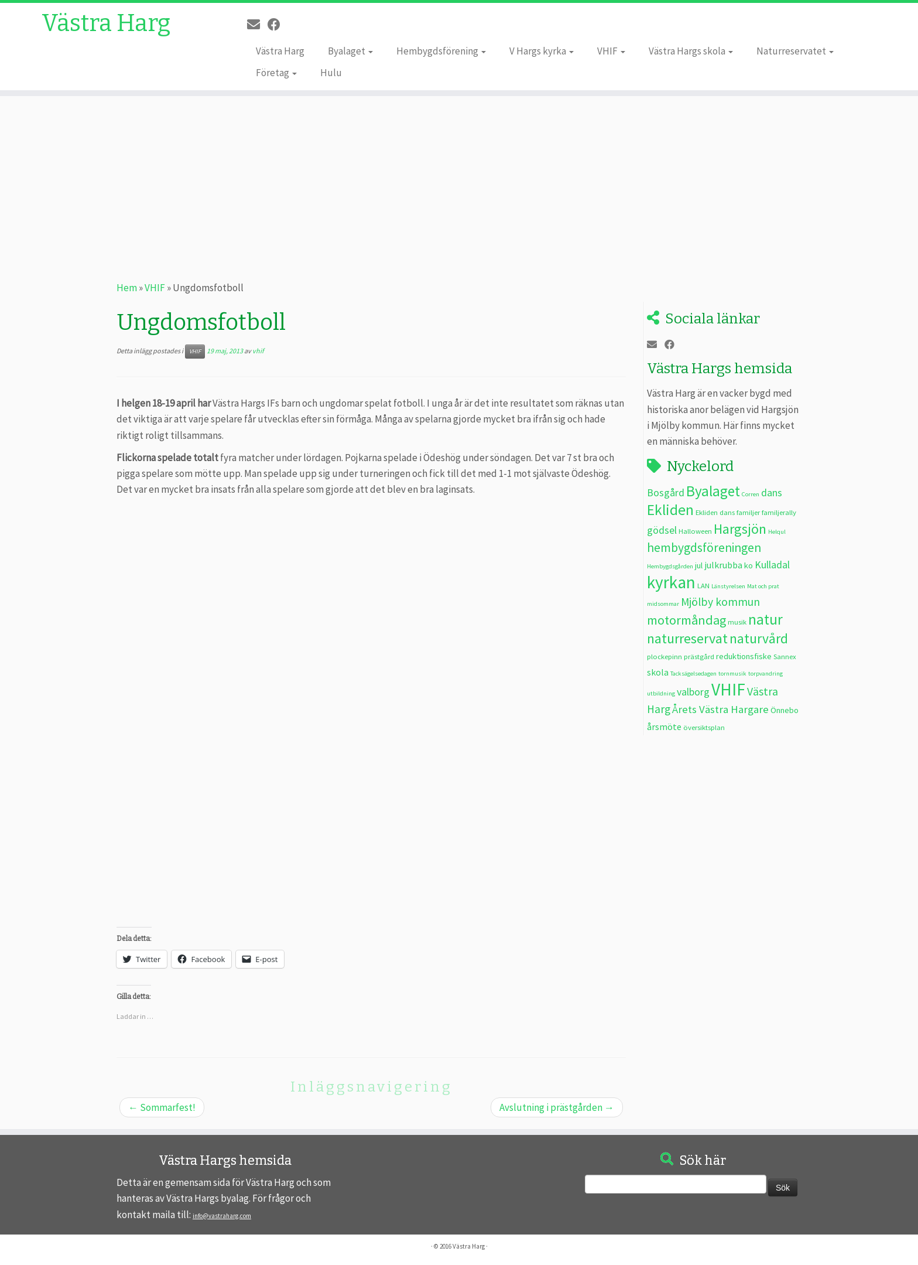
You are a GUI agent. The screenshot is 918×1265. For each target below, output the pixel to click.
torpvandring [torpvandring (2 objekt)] (765, 673)
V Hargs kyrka (541, 51)
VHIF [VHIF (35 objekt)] (728, 689)
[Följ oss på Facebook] (278, 24)
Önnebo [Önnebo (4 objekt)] (784, 710)
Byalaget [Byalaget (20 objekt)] (713, 491)
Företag (276, 72)
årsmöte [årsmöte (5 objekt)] (664, 726)
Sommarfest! (162, 1107)
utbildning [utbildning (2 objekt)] (661, 693)
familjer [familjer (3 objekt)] (748, 512)
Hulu (331, 72)
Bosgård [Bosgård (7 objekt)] (665, 492)
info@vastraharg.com (222, 1216)
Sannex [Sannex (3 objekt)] (784, 656)
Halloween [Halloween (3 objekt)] (695, 531)
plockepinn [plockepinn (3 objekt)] (664, 656)
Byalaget (350, 51)
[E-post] (257, 24)
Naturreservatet (795, 51)
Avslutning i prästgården (556, 1107)
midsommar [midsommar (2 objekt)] (663, 604)
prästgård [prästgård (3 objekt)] (699, 656)
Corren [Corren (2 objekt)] (750, 494)
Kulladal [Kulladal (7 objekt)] (772, 564)
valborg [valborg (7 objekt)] (693, 691)
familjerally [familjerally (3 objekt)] (779, 512)
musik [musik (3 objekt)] (737, 621)
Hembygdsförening (441, 51)
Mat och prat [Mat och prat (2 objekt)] (763, 586)
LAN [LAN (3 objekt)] (703, 585)
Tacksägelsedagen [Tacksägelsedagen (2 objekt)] (693, 673)
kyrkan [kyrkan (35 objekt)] (671, 582)
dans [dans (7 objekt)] (771, 492)
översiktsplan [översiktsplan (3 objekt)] (704, 727)
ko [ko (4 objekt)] (748, 565)
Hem (127, 287)
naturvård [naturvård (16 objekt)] (758, 638)
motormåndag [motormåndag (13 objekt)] (686, 620)
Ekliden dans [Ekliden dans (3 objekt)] (715, 512)
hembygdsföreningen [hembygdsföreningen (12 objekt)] (704, 547)
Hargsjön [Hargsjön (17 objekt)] (740, 529)
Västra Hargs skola (691, 51)
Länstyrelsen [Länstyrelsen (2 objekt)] (728, 586)
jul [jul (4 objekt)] (699, 565)
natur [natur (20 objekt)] (765, 619)
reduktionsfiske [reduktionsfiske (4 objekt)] (744, 656)
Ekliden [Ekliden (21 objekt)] (670, 509)
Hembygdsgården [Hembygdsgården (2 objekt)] (670, 566)
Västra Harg (106, 23)
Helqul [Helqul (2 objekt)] (777, 532)
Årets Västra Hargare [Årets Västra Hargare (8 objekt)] (720, 709)
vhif (258, 350)
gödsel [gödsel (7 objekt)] (662, 530)
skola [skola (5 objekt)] (658, 672)
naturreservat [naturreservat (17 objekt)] (687, 638)
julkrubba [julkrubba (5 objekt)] (723, 565)
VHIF (611, 51)
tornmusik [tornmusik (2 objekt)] (732, 673)
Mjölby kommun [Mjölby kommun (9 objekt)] (720, 602)
